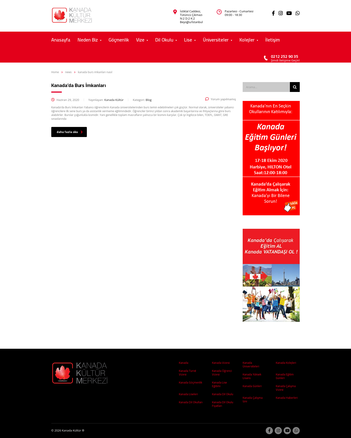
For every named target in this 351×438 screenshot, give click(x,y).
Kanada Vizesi (221, 362)
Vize (140, 39)
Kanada (183, 362)
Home (55, 72)
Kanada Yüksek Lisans (252, 376)
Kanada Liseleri (188, 394)
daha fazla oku (70, 132)
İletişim (272, 39)
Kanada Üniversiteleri (251, 364)
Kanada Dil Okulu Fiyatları (222, 403)
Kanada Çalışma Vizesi (286, 387)
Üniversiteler (216, 39)
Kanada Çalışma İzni (253, 399)
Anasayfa (60, 39)
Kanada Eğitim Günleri (285, 376)
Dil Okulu (164, 39)
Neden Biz (87, 39)
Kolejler (247, 39)
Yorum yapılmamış (220, 99)
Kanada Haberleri (287, 397)
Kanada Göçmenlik (190, 382)
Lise (188, 39)
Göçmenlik (119, 39)
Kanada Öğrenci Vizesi (222, 372)
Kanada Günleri (252, 386)
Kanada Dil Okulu (222, 394)
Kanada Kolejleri (286, 362)
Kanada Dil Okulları (191, 402)
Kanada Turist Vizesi (187, 372)
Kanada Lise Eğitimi (219, 384)
